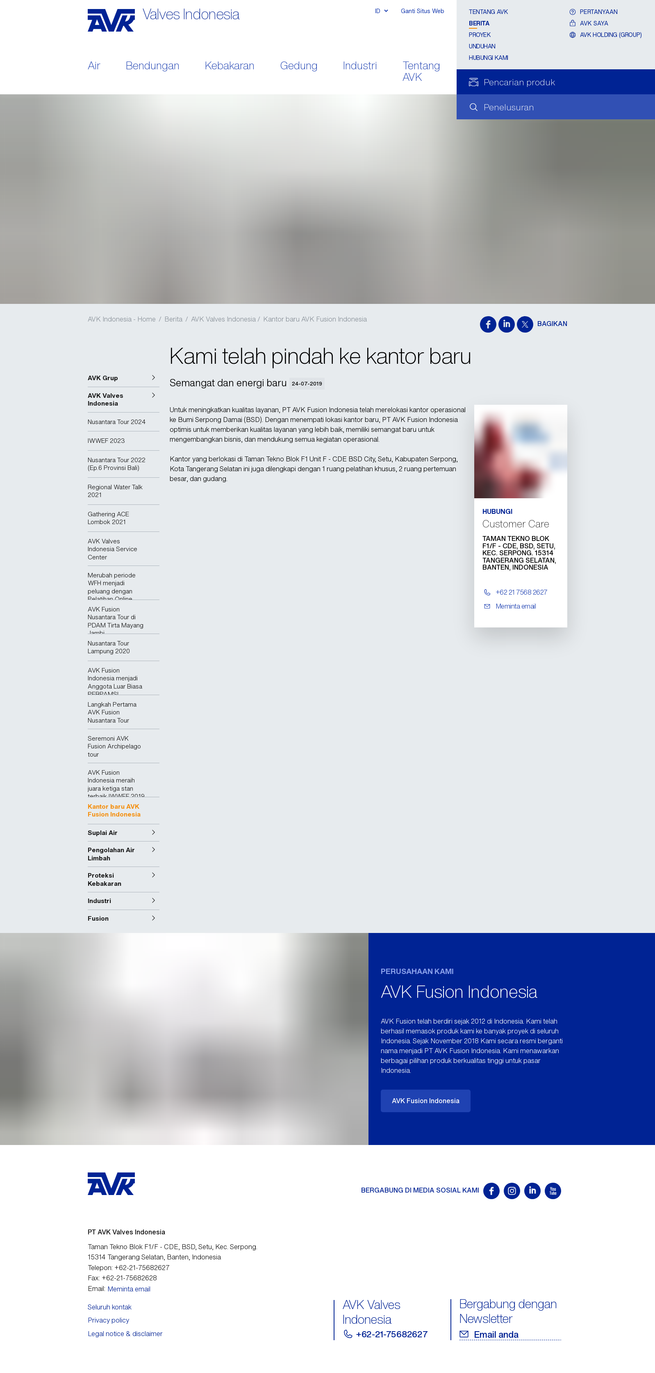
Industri (360, 66)
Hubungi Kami (488, 57)
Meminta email (128, 1289)
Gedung (299, 66)
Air (94, 66)
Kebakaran (230, 66)
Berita (479, 23)
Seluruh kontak (110, 1307)
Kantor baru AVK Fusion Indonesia (315, 319)
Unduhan (482, 46)
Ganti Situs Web (422, 11)
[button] (123, 378)
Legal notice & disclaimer (125, 1334)
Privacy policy (108, 1320)
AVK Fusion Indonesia (425, 1101)
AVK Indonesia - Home (122, 319)
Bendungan (153, 66)
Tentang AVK (421, 72)
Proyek (480, 34)
